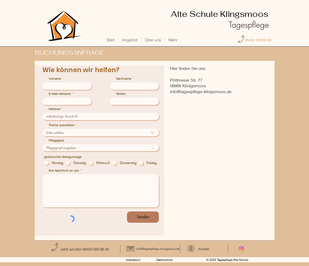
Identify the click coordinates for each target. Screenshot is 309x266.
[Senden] (143, 217)
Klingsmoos (216, 19)
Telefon (121, 93)
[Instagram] (241, 249)
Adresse (54, 109)
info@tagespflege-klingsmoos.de (200, 91)
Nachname (123, 78)
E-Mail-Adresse (60, 93)
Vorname (55, 78)
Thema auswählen (61, 125)
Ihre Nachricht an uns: (64, 170)
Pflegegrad (56, 140)
